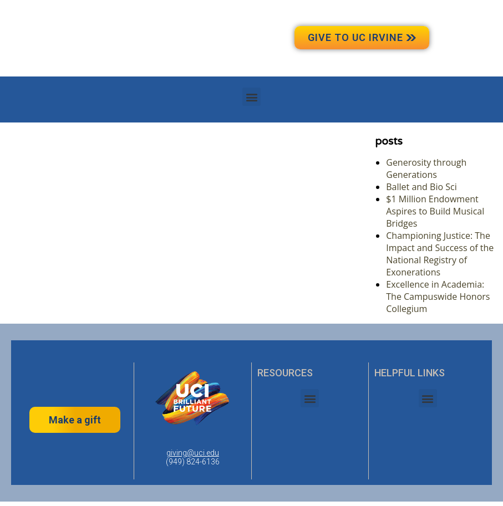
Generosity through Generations (426, 168)
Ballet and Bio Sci (421, 187)
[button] (251, 97)
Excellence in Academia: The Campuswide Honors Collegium (438, 296)
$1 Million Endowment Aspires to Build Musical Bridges (435, 211)
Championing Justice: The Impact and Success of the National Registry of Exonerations (440, 253)
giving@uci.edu (192, 452)
